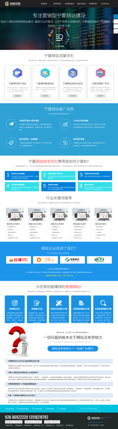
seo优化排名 (105, 3)
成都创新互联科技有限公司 (95, 422)
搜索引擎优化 (81, 3)
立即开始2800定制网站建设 (89, 409)
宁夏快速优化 (28, 425)
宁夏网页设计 (60, 425)
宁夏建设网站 (18, 425)
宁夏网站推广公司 (38, 425)
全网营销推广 (57, 3)
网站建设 (44, 3)
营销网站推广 (93, 3)
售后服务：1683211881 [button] (52, 422)
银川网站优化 (69, 425)
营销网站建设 (69, 3)
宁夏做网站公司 (49, 425)
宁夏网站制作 (9, 425)
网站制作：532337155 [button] (13, 422)
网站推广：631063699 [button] (33, 422)
